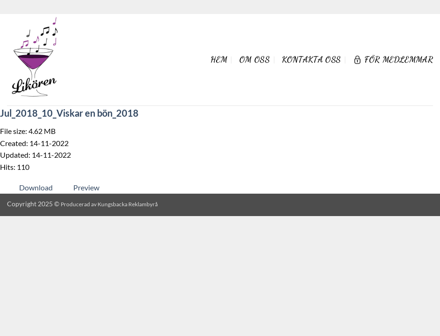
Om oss (254, 59)
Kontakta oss (311, 59)
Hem (218, 59)
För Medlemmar (393, 59)
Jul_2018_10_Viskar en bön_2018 (69, 113)
